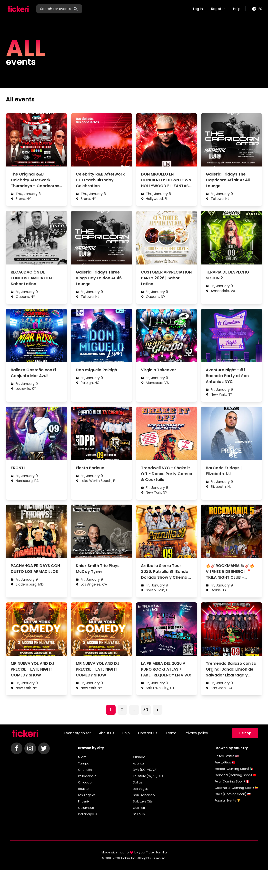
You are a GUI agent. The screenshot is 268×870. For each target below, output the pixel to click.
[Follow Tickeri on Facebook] (17, 748)
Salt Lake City (143, 801)
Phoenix (83, 801)
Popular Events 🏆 (227, 800)
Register (218, 8)
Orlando (139, 757)
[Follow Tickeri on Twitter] (44, 748)
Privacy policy (196, 733)
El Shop (245, 733)
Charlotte (85, 770)
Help (236, 8)
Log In (198, 8)
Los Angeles (87, 795)
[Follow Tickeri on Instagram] (30, 748)
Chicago (84, 782)
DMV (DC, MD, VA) (145, 770)
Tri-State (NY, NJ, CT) (148, 776)
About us (106, 733)
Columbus (86, 808)
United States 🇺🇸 (227, 756)
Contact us (147, 733)
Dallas (137, 782)
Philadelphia (87, 776)
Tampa (83, 763)
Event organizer (77, 733)
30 (145, 710)
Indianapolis (87, 814)
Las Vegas (141, 789)
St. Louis (139, 814)
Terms (171, 733)
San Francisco (144, 795)
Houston (84, 789)
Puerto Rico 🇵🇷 (225, 762)
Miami (82, 757)
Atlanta (138, 763)
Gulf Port (139, 808)
